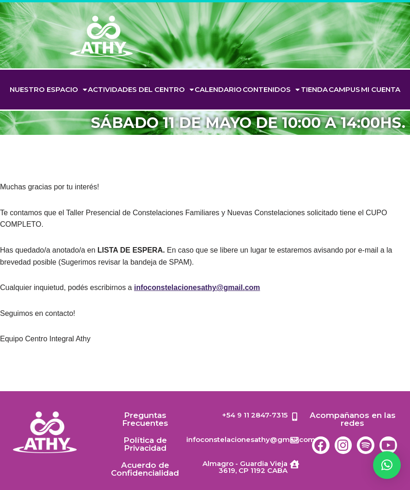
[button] (387, 465)
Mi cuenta (380, 89)
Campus (344, 89)
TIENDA (314, 89)
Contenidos (271, 90)
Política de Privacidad (145, 444)
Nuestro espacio (48, 90)
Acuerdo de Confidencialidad (145, 469)
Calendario (218, 89)
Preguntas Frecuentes (145, 419)
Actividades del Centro (141, 90)
